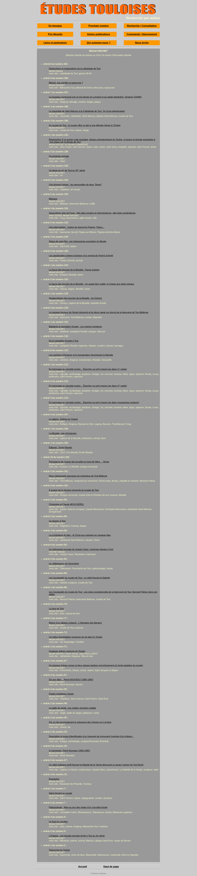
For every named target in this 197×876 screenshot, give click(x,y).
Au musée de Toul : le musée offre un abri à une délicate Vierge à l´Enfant (84, 125)
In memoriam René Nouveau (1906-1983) (69, 750)
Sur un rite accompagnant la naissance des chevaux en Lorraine (80, 722)
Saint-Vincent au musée (60, 793)
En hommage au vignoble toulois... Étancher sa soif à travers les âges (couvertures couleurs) (94, 402)
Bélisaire (53, 199)
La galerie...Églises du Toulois (63, 419)
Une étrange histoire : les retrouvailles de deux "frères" (75, 184)
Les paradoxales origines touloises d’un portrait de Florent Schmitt (81, 255)
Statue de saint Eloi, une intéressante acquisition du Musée (77, 241)
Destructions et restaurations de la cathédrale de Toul (75, 68)
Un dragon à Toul (57, 521)
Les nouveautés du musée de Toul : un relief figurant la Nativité (79, 578)
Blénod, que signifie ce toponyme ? (66, 83)
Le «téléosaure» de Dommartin (64, 563)
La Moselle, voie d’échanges (62, 433)
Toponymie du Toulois (59, 850)
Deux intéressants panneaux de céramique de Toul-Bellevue (78, 476)
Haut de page (111, 866)
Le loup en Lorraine (58, 821)
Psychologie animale (59, 156)
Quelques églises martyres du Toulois (67, 651)
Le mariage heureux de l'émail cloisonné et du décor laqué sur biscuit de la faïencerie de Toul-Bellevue (98, 312)
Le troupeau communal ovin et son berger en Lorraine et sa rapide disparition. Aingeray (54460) (95, 97)
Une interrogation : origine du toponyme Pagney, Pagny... (76, 227)
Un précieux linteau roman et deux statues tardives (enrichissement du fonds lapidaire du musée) (96, 665)
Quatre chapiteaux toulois (61, 694)
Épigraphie (54, 779)
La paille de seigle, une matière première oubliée (72, 708)
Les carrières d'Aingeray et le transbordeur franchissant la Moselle (81, 355)
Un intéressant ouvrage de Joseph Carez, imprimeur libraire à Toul (81, 549)
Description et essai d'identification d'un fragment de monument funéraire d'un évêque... (91, 736)
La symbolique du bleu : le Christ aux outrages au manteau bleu (80, 535)
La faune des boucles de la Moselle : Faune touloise (74, 270)
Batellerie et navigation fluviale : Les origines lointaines (75, 326)
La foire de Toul (56, 608)
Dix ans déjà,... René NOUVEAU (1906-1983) (71, 679)
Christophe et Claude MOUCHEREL (66, 504)
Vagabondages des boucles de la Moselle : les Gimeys (75, 298)
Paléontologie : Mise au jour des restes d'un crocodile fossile (78, 807)
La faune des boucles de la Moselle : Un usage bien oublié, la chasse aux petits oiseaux (91, 284)
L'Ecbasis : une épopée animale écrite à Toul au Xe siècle (77, 836)
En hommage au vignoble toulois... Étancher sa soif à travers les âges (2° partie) (88, 386)
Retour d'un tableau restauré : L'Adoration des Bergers (75, 623)
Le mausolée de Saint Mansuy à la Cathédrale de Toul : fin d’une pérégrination (87, 111)
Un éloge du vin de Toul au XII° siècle (67, 170)
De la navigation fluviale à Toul (63, 341)
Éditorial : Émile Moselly (60, 447)
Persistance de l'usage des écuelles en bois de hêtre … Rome (79, 462)
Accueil (82, 866)
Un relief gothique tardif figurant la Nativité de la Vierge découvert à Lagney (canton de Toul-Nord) (96, 765)
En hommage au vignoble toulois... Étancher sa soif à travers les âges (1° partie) (88, 369)
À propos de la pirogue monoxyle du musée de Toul (74, 490)
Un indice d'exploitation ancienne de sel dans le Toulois (75, 637)
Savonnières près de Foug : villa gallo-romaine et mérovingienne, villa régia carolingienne (92, 213)
